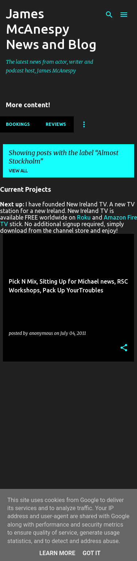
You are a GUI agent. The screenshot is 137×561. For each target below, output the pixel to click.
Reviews (56, 124)
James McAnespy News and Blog (51, 29)
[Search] (109, 14)
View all (18, 170)
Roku (84, 217)
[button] (123, 348)
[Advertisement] (68, 436)
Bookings (18, 124)
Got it (91, 553)
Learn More (57, 553)
